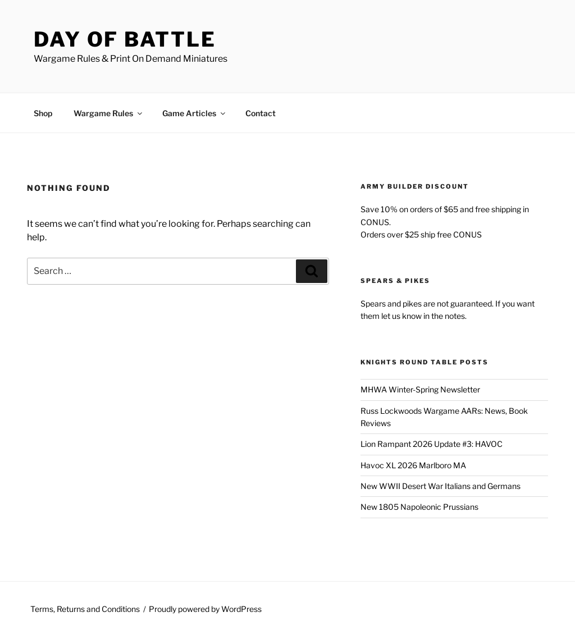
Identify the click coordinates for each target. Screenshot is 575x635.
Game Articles (194, 113)
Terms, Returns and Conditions (85, 609)
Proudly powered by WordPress (205, 609)
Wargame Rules (109, 113)
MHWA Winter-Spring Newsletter (420, 389)
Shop (43, 113)
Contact (260, 113)
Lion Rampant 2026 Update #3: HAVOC (431, 444)
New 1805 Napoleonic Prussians (419, 506)
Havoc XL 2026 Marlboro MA (413, 465)
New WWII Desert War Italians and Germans (440, 486)
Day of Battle (125, 39)
